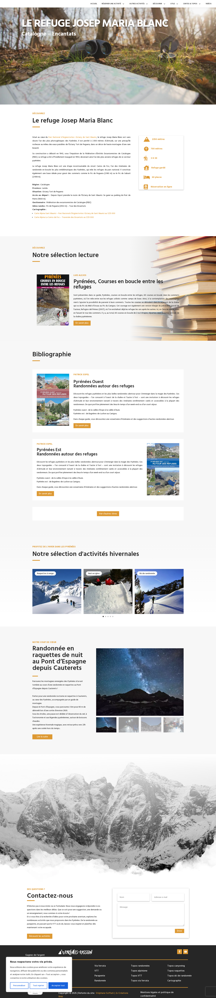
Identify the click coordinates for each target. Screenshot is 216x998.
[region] (39, 974)
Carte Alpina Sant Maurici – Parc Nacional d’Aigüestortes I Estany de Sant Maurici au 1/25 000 (74, 213)
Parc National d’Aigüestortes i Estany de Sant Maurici (72, 137)
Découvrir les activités (39, 936)
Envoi (179, 930)
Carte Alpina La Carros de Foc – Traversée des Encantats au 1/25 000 (64, 217)
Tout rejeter (38, 985)
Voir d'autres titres (108, 513)
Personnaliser (19, 985)
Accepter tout (58, 985)
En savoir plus (33, 44)
